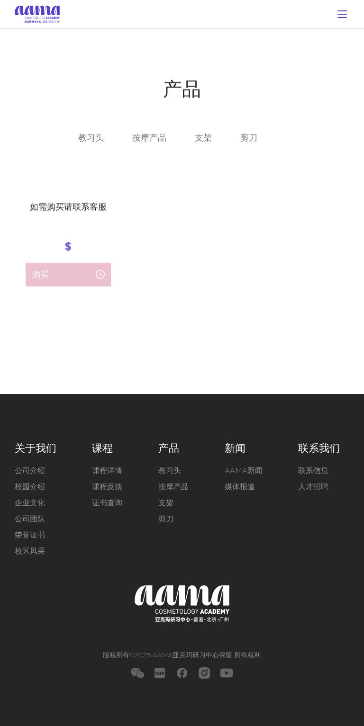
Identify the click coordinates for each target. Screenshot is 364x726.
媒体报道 (240, 486)
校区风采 (30, 551)
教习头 (91, 139)
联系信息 (313, 470)
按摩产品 (149, 139)
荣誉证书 (30, 534)
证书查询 (107, 502)
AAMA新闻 (244, 470)
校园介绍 (30, 486)
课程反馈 (107, 486)
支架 (203, 139)
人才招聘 (313, 486)
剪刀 (248, 139)
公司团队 (30, 518)
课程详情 (107, 470)
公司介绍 (30, 470)
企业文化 (30, 502)
